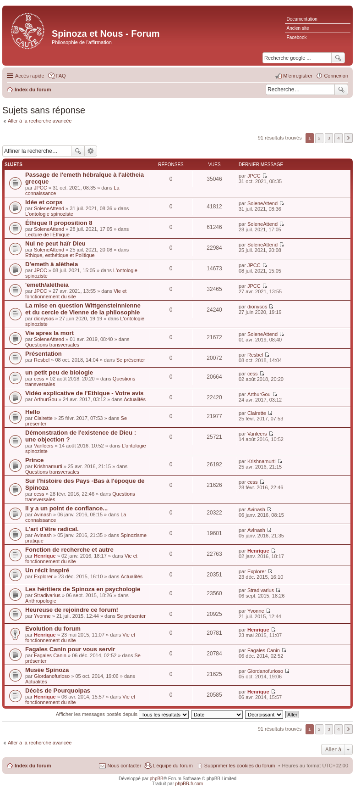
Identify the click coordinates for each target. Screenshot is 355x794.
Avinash (43, 514)
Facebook (297, 37)
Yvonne (42, 616)
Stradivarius (47, 595)
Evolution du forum (53, 628)
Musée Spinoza (47, 669)
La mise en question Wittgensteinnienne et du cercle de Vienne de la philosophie (83, 309)
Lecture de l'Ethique (47, 234)
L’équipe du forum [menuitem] (172, 765)
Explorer (43, 576)
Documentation (302, 19)
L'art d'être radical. (52, 529)
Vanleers (44, 445)
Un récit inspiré (47, 570)
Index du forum (33, 765)
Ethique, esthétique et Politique (60, 255)
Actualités (135, 399)
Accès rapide (29, 75)
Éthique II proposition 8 (59, 222)
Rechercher (341, 89)
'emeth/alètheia (47, 284)
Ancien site (298, 28)
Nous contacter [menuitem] (124, 765)
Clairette (43, 418)
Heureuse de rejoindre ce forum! (71, 609)
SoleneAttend (49, 208)
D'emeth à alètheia (51, 264)
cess (39, 378)
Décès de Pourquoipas (57, 690)
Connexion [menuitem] (336, 75)
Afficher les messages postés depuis (122, 714)
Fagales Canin (50, 655)
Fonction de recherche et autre (69, 549)
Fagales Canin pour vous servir (70, 649)
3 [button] (329, 137)
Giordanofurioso (52, 676)
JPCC (40, 187)
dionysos (44, 318)
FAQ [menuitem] (61, 75)
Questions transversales (52, 344)
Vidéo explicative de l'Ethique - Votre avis (84, 393)
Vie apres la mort (49, 333)
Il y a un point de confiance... (66, 508)
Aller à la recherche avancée (39, 120)
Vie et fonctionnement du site (75, 293)
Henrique (45, 556)
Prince (34, 460)
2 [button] (319, 137)
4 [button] (338, 137)
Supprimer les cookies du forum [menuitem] (239, 765)
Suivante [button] (348, 138)
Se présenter (130, 360)
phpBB (157, 778)
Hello (32, 411)
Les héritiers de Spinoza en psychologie (82, 589)
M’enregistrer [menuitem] (297, 75)
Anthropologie (40, 601)
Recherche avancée (91, 151)
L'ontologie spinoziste (49, 214)
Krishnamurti (48, 466)
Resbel (41, 360)
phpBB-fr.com (189, 783)
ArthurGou (45, 399)
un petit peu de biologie (59, 372)
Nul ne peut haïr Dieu (55, 243)
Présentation (43, 353)
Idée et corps (43, 202)
